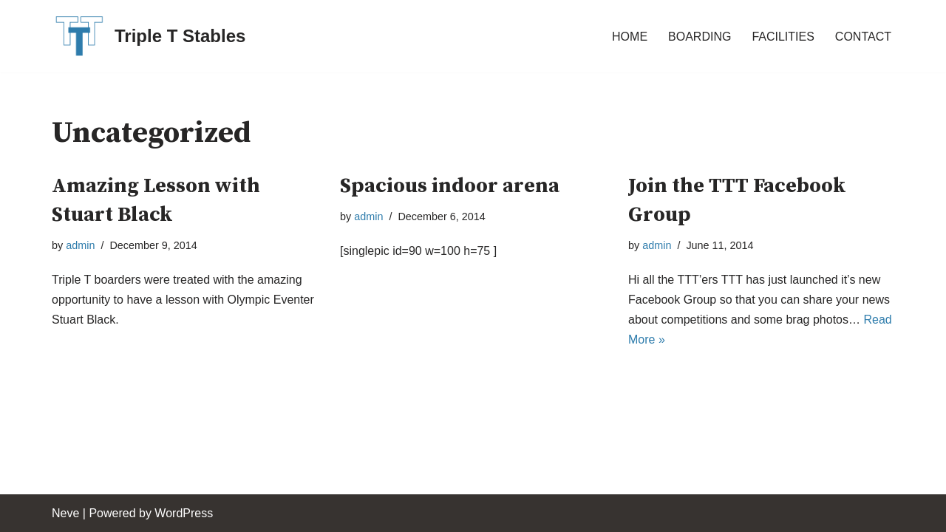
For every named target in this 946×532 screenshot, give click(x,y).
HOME (629, 36)
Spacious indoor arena (449, 186)
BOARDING (699, 36)
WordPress (183, 513)
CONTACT (863, 36)
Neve (65, 513)
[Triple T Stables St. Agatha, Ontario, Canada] (148, 36)
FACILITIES (783, 36)
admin (80, 245)
